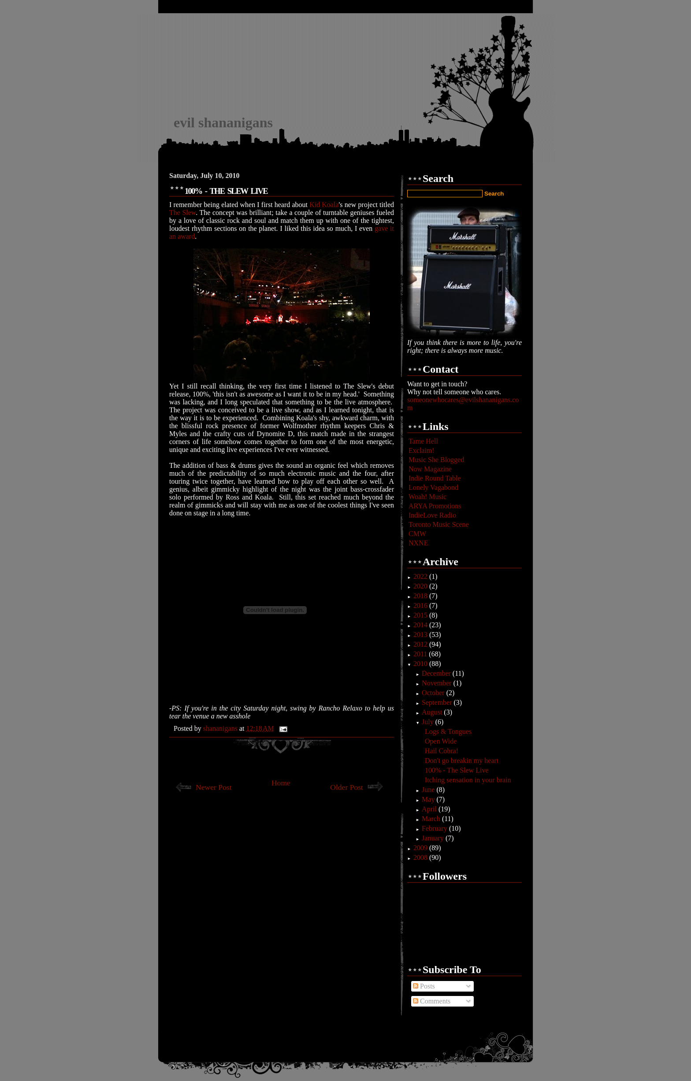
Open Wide (441, 741)
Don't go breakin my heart (461, 760)
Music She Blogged (436, 459)
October (434, 692)
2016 (421, 605)
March (432, 818)
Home (280, 782)
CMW (417, 533)
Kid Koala (323, 204)
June (429, 789)
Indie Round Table (435, 478)
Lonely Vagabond (433, 487)
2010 (421, 663)
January (434, 838)
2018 (421, 596)
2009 (421, 847)
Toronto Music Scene (439, 524)
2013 (421, 634)
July (428, 722)
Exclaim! (422, 450)
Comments (431, 1001)
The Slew (182, 212)
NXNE (418, 543)
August (433, 712)
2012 (421, 644)
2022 (421, 576)
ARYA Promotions (435, 506)
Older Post (346, 787)
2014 (421, 625)
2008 (421, 857)
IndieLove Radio (432, 515)
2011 (421, 654)
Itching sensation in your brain (468, 780)
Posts (424, 986)
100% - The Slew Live (457, 770)
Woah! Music (427, 496)
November (437, 683)
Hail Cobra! (441, 751)
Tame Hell (423, 441)
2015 (421, 615)
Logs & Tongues (448, 731)
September (437, 702)
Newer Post (214, 787)
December (437, 673)
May (429, 799)
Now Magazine (430, 469)
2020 (421, 586)
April (430, 809)
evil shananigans (223, 122)
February (435, 828)
